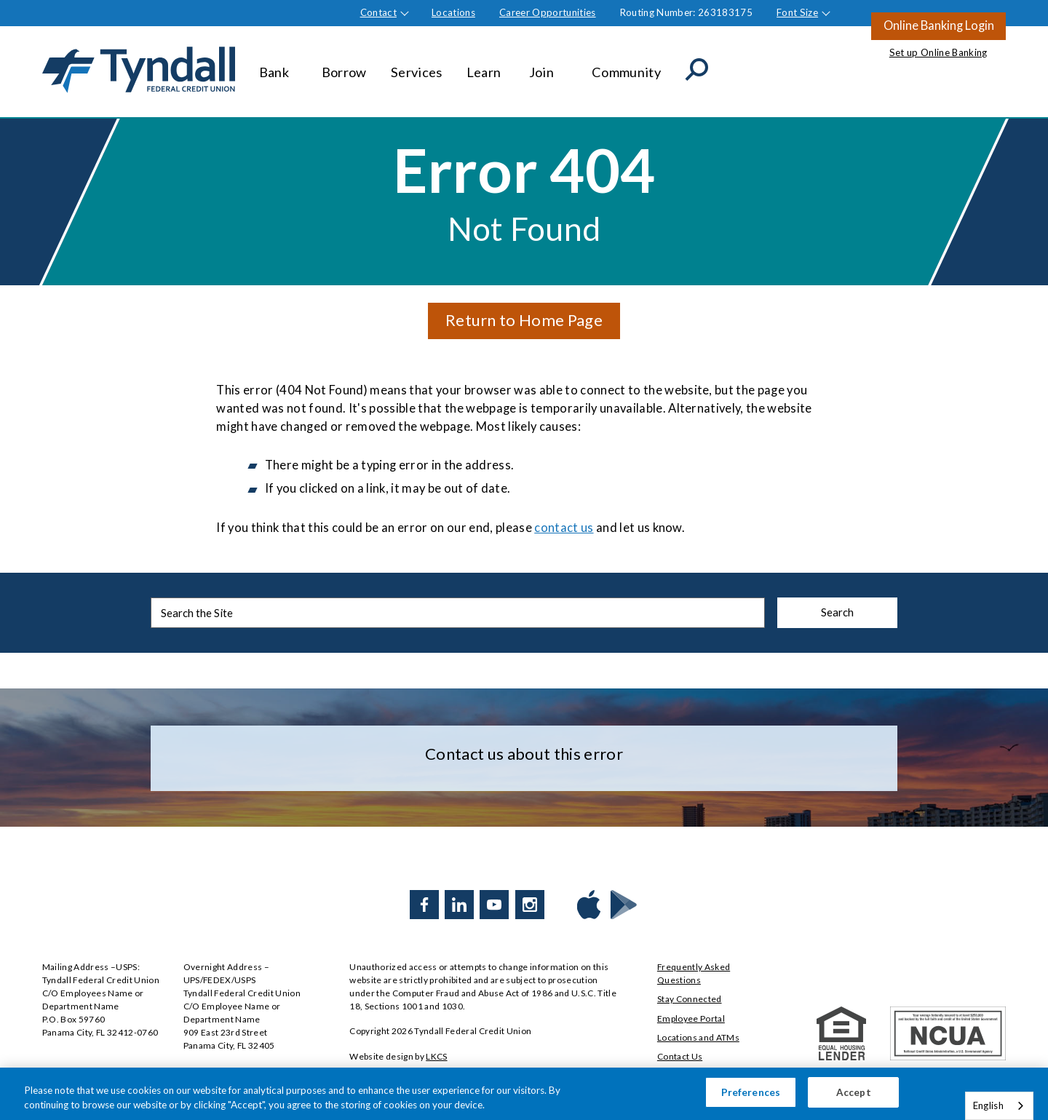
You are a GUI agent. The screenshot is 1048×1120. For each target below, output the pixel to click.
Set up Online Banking (938, 52)
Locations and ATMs (698, 1037)
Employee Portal (691, 1018)
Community (626, 65)
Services (416, 65)
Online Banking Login (939, 25)
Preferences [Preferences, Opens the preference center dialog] (750, 1097)
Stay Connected (689, 998)
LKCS (436, 1056)
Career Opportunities (547, 12)
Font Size (797, 12)
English (988, 1105)
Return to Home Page (524, 320)
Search (837, 612)
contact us (563, 527)
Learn (486, 65)
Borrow (344, 65)
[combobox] (999, 1106)
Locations (453, 12)
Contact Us (679, 1056)
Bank (278, 65)
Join (548, 65)
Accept (853, 1097)
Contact (378, 12)
